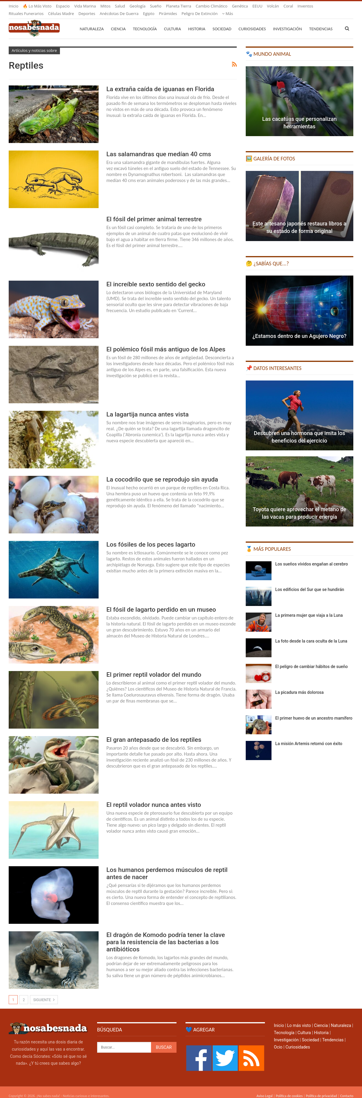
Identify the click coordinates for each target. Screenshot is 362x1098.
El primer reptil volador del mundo (153, 667)
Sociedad (221, 21)
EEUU (257, 6)
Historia (196, 21)
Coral (288, 6)
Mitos (105, 6)
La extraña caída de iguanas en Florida (160, 81)
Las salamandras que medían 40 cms (158, 147)
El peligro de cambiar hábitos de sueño (311, 659)
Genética (240, 6)
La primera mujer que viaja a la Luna (309, 608)
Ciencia (118, 21)
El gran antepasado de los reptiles (153, 732)
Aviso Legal (265, 1089)
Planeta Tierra (178, 6)
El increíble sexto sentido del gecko (155, 277)
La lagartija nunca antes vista (147, 407)
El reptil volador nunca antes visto (153, 797)
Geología (137, 6)
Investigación (287, 21)
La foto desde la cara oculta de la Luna (311, 633)
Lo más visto (299, 1018)
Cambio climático (211, 6)
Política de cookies (289, 1089)
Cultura (172, 21)
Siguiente (44, 992)
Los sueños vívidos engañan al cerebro (311, 556)
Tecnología (145, 21)
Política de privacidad (321, 1089)
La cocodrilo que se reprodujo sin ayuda (162, 472)
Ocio (278, 1039)
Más (303, 6)
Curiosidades (252, 21)
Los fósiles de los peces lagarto (150, 537)
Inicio (13, 6)
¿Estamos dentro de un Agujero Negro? (299, 329)
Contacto (346, 1089)
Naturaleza (92, 21)
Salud (120, 6)
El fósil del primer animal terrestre (154, 212)
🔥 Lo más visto (37, 6)
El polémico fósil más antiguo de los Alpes (165, 342)
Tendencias (332, 1032)
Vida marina (85, 6)
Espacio (63, 6)
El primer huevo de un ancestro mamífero (313, 711)
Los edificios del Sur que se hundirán (309, 582)
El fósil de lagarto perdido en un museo (161, 602)
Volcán (273, 6)
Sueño (155, 6)
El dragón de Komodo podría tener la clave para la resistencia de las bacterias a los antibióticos (165, 935)
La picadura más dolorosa (299, 685)
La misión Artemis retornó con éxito (309, 736)
